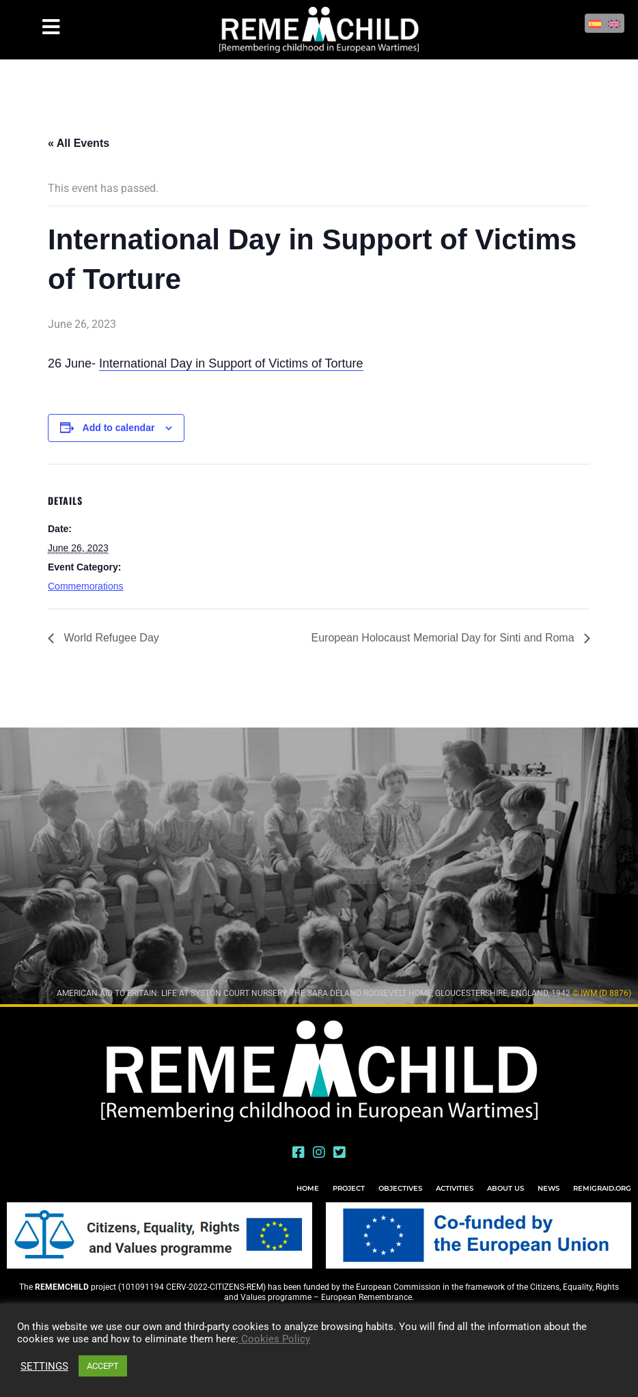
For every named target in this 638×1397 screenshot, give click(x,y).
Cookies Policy (274, 1339)
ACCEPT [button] (103, 1366)
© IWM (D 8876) (601, 993)
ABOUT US (505, 1188)
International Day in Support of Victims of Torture (231, 363)
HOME (307, 1188)
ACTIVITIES (454, 1188)
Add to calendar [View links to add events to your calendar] (119, 427)
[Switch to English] (614, 23)
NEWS (548, 1188)
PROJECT (349, 1188)
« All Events (78, 143)
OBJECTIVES (400, 1188)
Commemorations (85, 586)
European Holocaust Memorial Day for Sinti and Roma (444, 638)
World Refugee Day (110, 638)
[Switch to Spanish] (595, 23)
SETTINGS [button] (44, 1366)
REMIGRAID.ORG (602, 1188)
